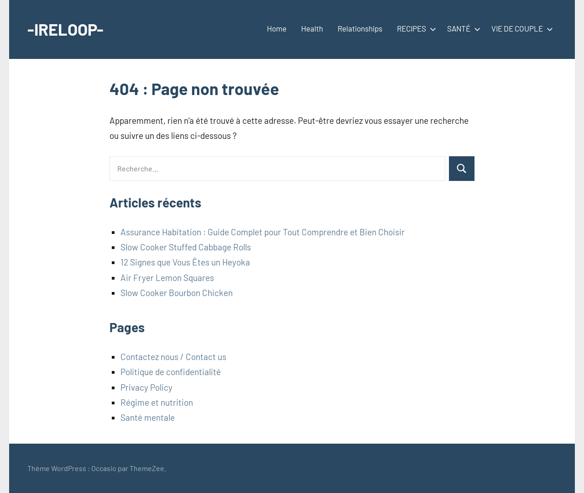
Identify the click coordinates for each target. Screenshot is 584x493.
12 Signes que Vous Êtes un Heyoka (185, 262)
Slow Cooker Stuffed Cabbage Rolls (185, 247)
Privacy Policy (146, 387)
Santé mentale (147, 417)
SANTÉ (462, 28)
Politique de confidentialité (170, 371)
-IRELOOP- (65, 29)
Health (312, 28)
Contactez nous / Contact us (173, 356)
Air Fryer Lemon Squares (167, 277)
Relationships (360, 28)
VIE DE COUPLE (520, 28)
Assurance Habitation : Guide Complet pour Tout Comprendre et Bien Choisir (262, 232)
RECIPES (415, 28)
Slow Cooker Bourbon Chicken (176, 292)
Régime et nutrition (156, 402)
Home (277, 28)
